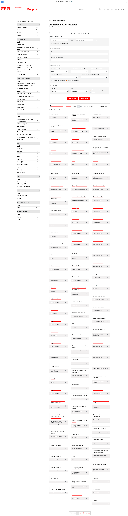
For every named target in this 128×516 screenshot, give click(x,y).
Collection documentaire (99, 185)
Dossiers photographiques (57, 185)
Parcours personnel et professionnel (56, 197)
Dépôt (52, 51)
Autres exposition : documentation (97, 415)
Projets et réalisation (98, 390)
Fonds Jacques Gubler (56, 161)
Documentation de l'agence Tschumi (57, 432)
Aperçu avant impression (56, 106)
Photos (52, 254)
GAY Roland (27, 45)
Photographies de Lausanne (78, 312)
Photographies (54, 114)
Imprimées (95, 500)
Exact (93, 92)
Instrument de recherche (96, 68)
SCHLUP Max (27, 75)
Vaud (27, 157)
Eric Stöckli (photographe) (27, 135)
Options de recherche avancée (80, 33)
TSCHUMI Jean (27, 63)
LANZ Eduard (27, 60)
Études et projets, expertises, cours (79, 482)
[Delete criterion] (96, 40)
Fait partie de (21, 39)
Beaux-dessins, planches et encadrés (78, 115)
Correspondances (97, 274)
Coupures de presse (55, 276)
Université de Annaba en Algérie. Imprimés (79, 407)
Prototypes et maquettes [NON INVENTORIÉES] (79, 371)
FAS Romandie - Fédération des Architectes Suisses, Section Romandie (27, 69)
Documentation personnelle (99, 125)
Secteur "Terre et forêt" (27, 187)
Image (27, 217)
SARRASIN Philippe (27, 52)
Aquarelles (53, 150)
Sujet (18, 176)
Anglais (27, 33)
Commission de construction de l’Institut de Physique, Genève (27, 84)
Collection (95, 161)
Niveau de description (23, 202)
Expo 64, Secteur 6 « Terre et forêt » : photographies (58, 401)
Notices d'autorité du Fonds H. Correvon (27, 138)
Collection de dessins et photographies (98, 330)
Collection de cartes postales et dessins (100, 148)
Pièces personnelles (55, 265)
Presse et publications (77, 334)
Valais (27, 154)
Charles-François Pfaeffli (27, 94)
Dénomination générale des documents (90, 74)
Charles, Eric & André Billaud (27, 97)
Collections (74, 323)
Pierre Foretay (27, 99)
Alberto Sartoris (27, 102)
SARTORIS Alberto (27, 55)
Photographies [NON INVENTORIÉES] (56, 365)
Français (27, 30)
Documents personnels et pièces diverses (79, 346)
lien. (72, 1)
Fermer (63, 20)
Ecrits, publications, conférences (79, 185)
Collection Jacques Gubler (78, 150)
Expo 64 (53, 378)
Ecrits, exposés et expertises (78, 128)
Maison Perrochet (27, 132)
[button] (108, 9)
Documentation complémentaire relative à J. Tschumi (100, 451)
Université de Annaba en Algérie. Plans (101, 401)
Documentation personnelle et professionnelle (58, 172)
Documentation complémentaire (79, 395)
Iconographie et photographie (79, 196)
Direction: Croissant (103, 106)
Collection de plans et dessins (58, 489)
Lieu (18, 143)
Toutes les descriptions (73, 80)
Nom (18, 114)
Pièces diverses (75, 384)
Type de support (22, 212)
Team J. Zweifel (27, 129)
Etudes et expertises (77, 301)
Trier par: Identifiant (89, 106)
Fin (72, 88)
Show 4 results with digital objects (58, 109)
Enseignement (96, 489)
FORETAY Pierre (27, 57)
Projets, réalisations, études (99, 136)
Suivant (87, 513)
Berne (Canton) (27, 170)
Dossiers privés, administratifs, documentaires (79, 288)
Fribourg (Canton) (27, 165)
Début (53, 88)
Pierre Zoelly (27, 110)
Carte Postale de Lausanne (99, 318)
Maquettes (53, 288)
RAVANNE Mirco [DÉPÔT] (27, 65)
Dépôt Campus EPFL (27, 196)
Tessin (27, 167)
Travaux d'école (75, 434)
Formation (53, 221)
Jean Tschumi (27, 107)
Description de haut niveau (57, 57)
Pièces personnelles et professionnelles (77, 468)
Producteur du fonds (23, 78)
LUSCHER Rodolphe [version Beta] (27, 48)
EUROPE (27, 149)
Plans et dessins (97, 114)
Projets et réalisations (98, 196)
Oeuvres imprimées (76, 265)
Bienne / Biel (27, 173)
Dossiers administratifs (56, 210)
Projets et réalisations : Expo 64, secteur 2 (79, 421)
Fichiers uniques (27, 27)
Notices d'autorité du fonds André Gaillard (27, 120)
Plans (73, 456)
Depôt (19, 190)
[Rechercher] (88, 9)
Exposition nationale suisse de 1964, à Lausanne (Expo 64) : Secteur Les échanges (58, 416)
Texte (27, 220)
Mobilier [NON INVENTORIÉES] (100, 365)
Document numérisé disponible (78, 68)
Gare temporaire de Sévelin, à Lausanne (100, 376)
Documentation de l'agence (99, 296)
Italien (27, 35)
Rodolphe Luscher (27, 88)
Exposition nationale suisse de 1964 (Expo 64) (27, 183)
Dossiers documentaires (56, 445)
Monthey (27, 159)
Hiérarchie (67, 106)
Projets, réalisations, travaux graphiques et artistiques (100, 172)
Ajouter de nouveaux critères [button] (59, 43)
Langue (19, 24)
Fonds (73, 161)
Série (27, 208)
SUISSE (27, 151)
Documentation (75, 139)
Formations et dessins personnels (77, 252)
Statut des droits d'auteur (56, 74)
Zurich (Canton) (27, 162)
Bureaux (27, 199)
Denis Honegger (27, 91)
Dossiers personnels (98, 219)
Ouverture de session (120, 9)
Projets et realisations (98, 230)
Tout (18, 42)
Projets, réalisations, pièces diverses (99, 465)
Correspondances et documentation (77, 172)
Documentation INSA (77, 495)
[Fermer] (126, 2)
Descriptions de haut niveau (58, 80)
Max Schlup (27, 105)
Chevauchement (96, 90)
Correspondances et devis (57, 243)
